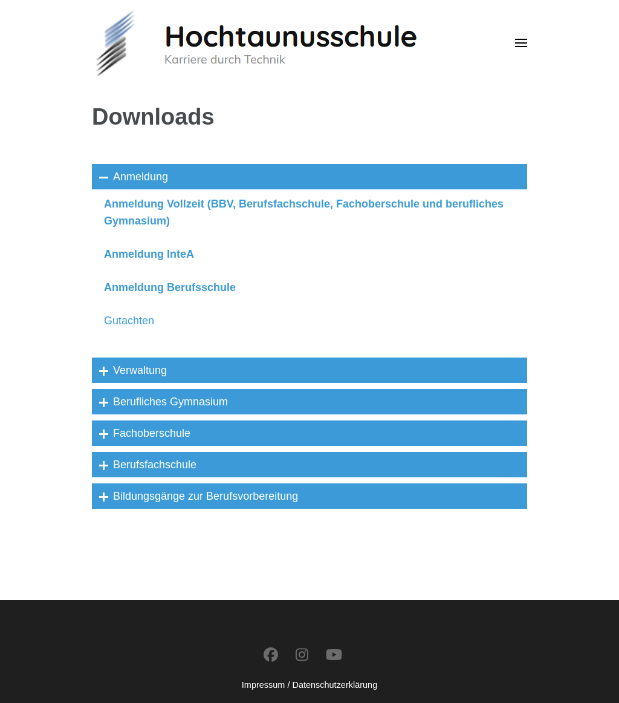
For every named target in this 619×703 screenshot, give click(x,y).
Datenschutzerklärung (334, 685)
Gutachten (129, 321)
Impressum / (266, 685)
